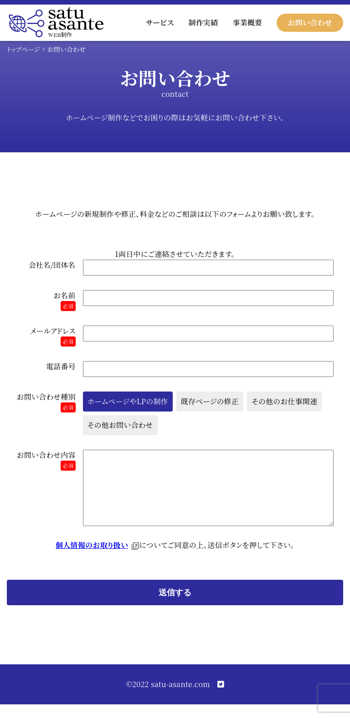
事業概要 (247, 22)
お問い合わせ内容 (45, 460)
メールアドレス (53, 336)
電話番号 (61, 366)
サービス (160, 22)
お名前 (64, 300)
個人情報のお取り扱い (92, 558)
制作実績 (203, 22)
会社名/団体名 (52, 265)
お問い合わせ (310, 22)
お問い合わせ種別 (45, 402)
